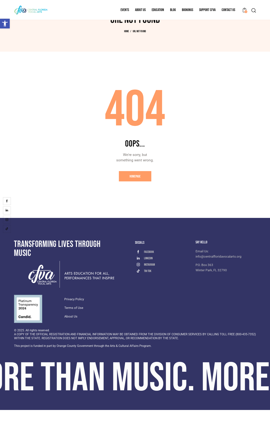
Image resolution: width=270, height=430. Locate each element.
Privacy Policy (74, 319)
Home (126, 51)
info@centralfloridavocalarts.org (219, 276)
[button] (5, 23)
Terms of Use (73, 328)
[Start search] (253, 10)
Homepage (135, 196)
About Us (70, 336)
